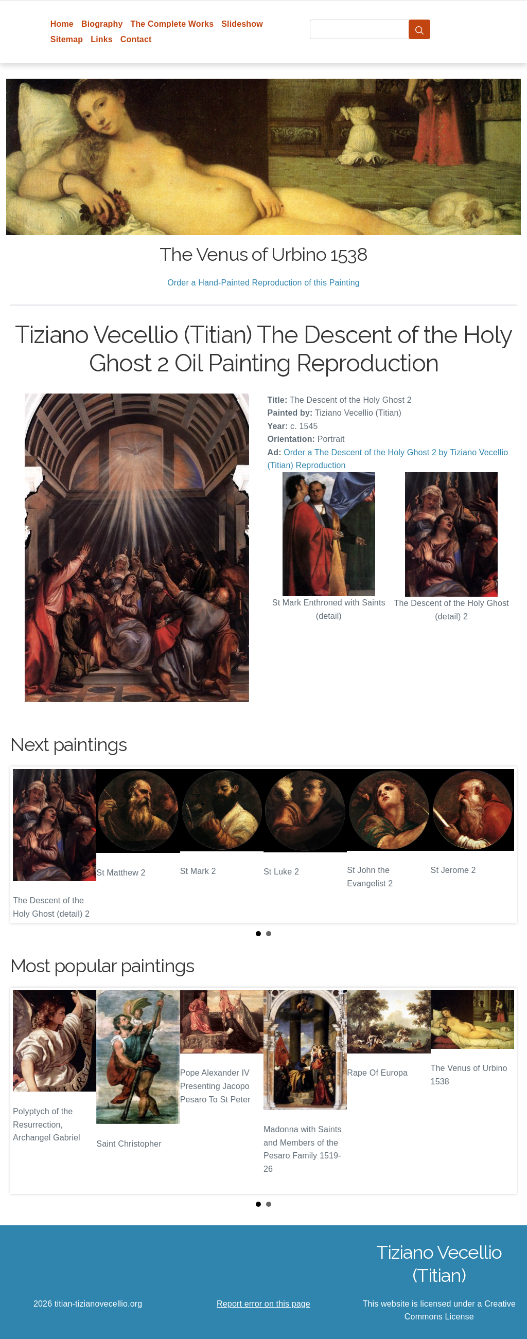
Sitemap (66, 39)
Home (62, 24)
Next (501, 844)
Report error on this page (263, 1303)
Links (102, 39)
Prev (26, 844)
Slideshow (242, 24)
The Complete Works (172, 24)
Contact (136, 39)
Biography (102, 24)
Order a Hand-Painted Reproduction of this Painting (263, 282)
